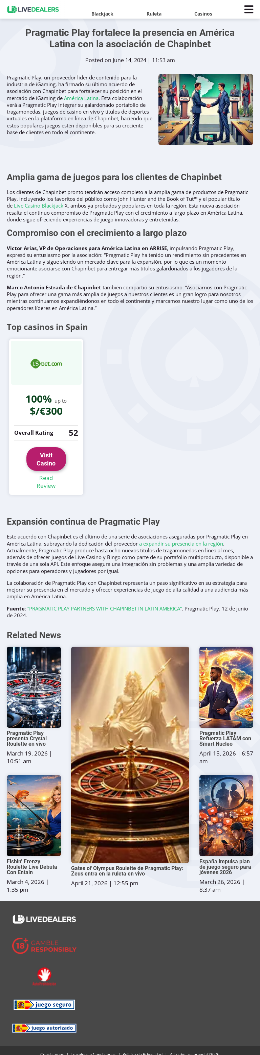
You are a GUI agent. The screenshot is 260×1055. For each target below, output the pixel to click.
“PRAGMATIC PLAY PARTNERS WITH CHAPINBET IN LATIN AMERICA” (104, 600)
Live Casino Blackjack (38, 205)
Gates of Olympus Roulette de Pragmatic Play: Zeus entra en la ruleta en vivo (127, 863)
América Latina (81, 98)
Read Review (46, 473)
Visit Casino (46, 455)
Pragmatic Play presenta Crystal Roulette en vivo (27, 730)
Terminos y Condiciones (93, 1047)
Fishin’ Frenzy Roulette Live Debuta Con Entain (32, 859)
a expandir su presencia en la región (181, 535)
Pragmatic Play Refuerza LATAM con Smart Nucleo (225, 730)
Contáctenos (52, 1047)
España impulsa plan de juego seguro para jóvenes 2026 (225, 859)
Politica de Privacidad (142, 1047)
